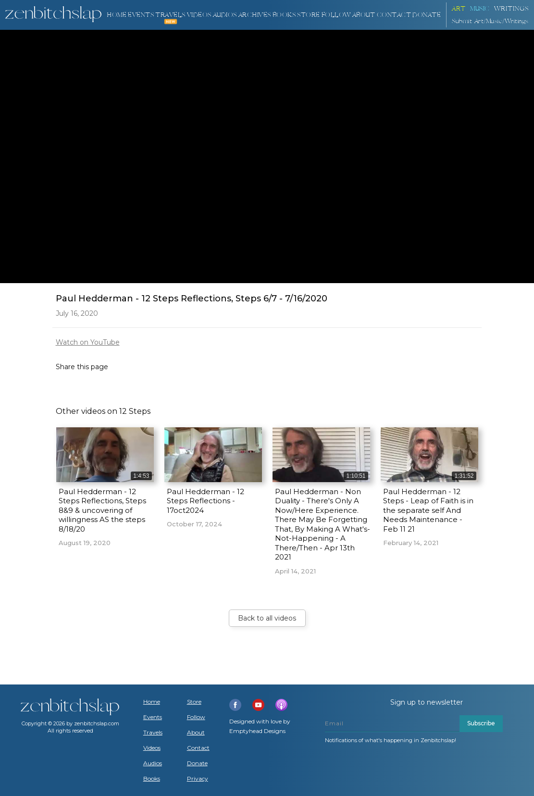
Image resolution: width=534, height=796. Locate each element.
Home (116, 15)
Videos (152, 748)
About (363, 15)
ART (459, 8)
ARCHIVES (254, 15)
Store (308, 15)
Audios (152, 763)
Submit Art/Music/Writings (490, 21)
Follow (336, 15)
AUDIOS (225, 15)
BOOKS (284, 15)
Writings (511, 8)
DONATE (426, 15)
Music (480, 8)
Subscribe (481, 723)
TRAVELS (170, 15)
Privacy (197, 779)
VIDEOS (199, 15)
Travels (152, 732)
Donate (197, 763)
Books (151, 779)
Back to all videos (267, 618)
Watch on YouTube (88, 342)
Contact (394, 15)
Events (141, 15)
